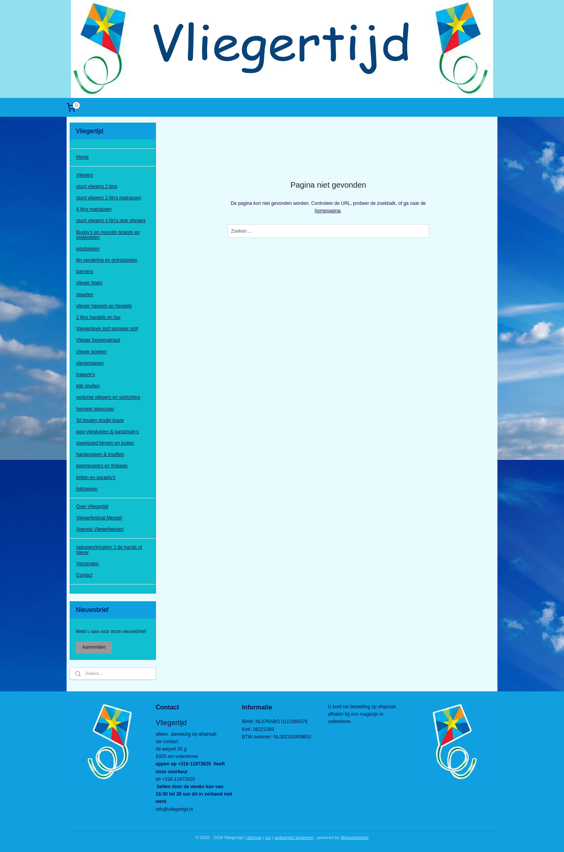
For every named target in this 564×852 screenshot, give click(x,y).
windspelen (88, 248)
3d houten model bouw (100, 420)
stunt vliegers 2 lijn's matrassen (108, 198)
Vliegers (84, 175)
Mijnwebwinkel (355, 837)
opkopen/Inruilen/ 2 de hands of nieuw (109, 549)
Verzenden (87, 563)
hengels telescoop (95, 409)
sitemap (254, 837)
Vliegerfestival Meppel (99, 518)
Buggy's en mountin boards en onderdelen (108, 235)
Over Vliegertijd (92, 506)
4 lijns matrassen (94, 209)
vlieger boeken (91, 352)
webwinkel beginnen (294, 837)
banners (84, 271)
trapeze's (85, 374)
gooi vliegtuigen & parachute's (107, 431)
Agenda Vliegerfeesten (100, 529)
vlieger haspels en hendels (104, 306)
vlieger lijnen (89, 283)
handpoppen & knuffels (100, 454)
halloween (87, 489)
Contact (84, 575)
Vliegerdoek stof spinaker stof (107, 328)
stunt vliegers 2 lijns (97, 186)
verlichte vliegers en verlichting (108, 397)
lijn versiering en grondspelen (106, 260)
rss (268, 837)
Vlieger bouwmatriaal (98, 340)
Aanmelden (94, 647)
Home (82, 157)
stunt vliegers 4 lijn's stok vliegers (111, 220)
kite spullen (88, 386)
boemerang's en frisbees (102, 466)
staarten (84, 294)
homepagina (327, 210)
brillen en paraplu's (96, 477)
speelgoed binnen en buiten (105, 443)
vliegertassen (90, 363)
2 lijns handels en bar (98, 317)
